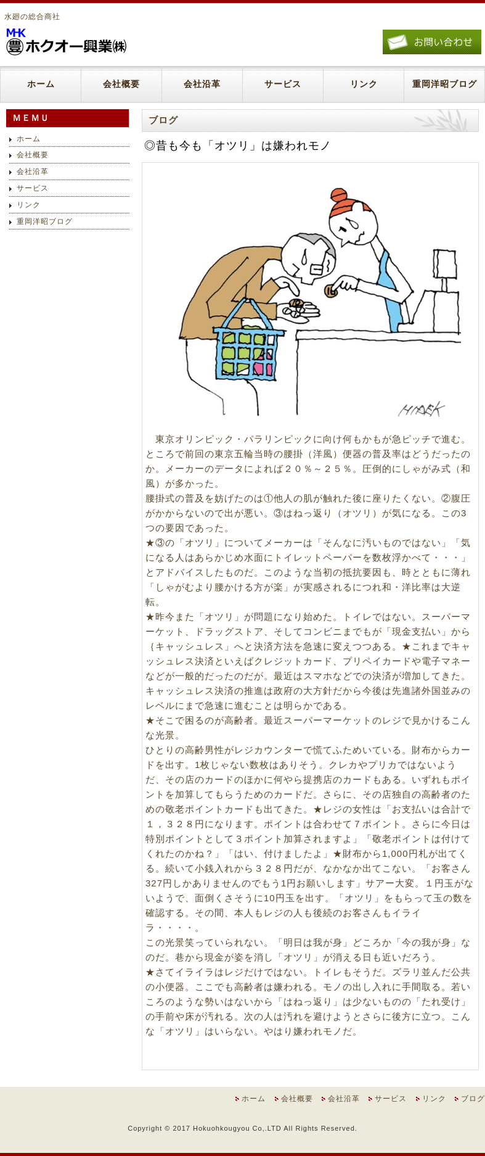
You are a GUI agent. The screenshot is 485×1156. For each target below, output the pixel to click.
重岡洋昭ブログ (444, 84)
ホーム (41, 84)
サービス (282, 84)
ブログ (473, 1098)
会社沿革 (202, 84)
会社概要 (121, 84)
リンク (364, 84)
